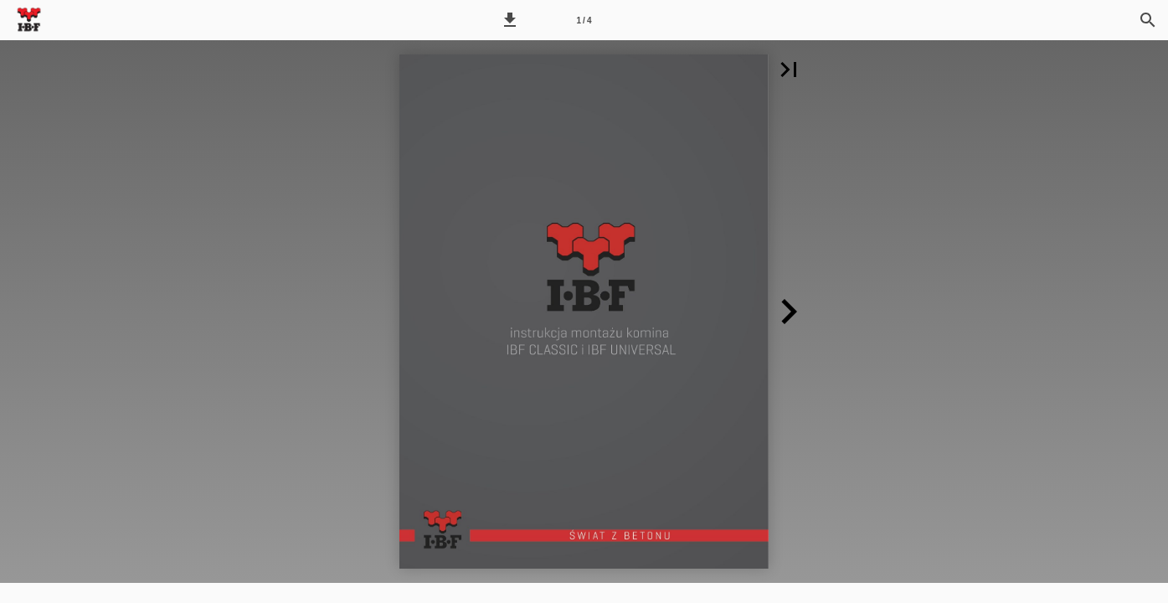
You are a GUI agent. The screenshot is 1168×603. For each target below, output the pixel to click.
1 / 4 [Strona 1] (584, 20)
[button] (510, 20)
